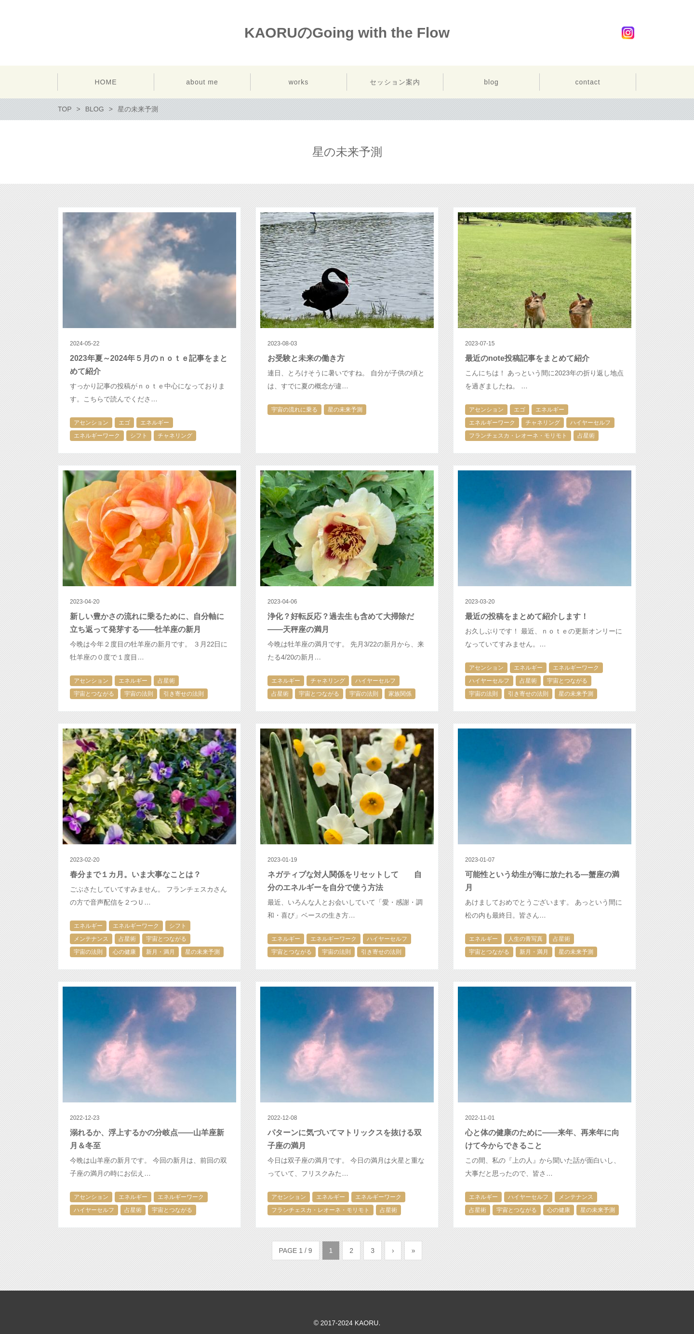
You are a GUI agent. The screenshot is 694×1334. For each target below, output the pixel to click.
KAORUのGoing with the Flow (347, 33)
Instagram (628, 33)
